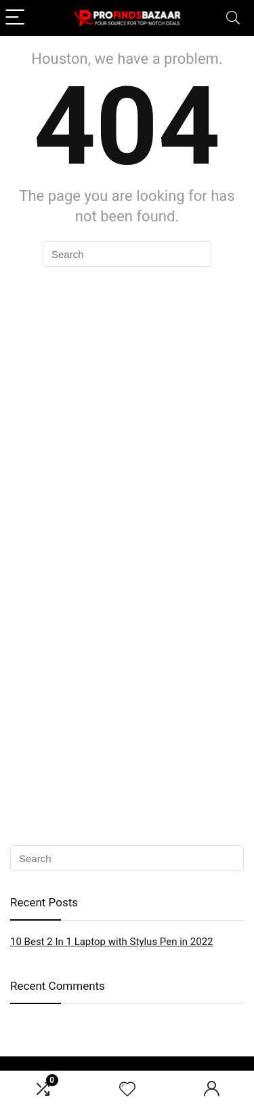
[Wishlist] (127, 1089)
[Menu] (16, 18)
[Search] (233, 18)
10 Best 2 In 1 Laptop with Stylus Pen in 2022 (111, 942)
